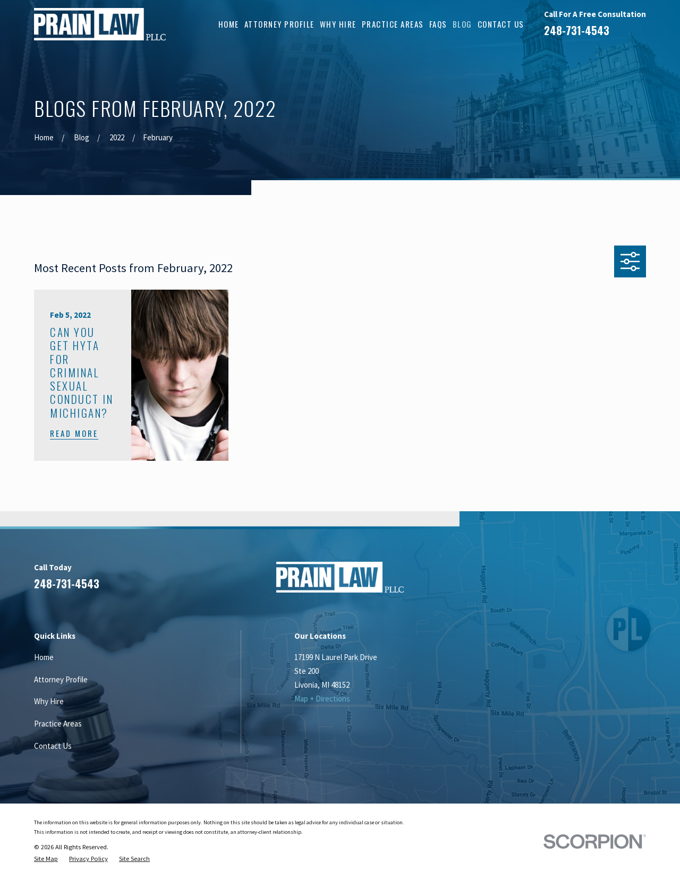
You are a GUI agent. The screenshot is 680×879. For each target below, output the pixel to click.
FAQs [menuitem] (438, 24)
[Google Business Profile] (614, 581)
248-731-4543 (576, 30)
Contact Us (53, 746)
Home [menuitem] (228, 24)
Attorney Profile (61, 679)
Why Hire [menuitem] (338, 24)
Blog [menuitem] (462, 24)
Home (44, 657)
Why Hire (49, 701)
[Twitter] (640, 581)
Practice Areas (58, 724)
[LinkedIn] (590, 581)
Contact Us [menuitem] (501, 24)
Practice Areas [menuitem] (393, 24)
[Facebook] (564, 581)
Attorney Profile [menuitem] (279, 24)
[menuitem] (46, 859)
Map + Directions (322, 699)
